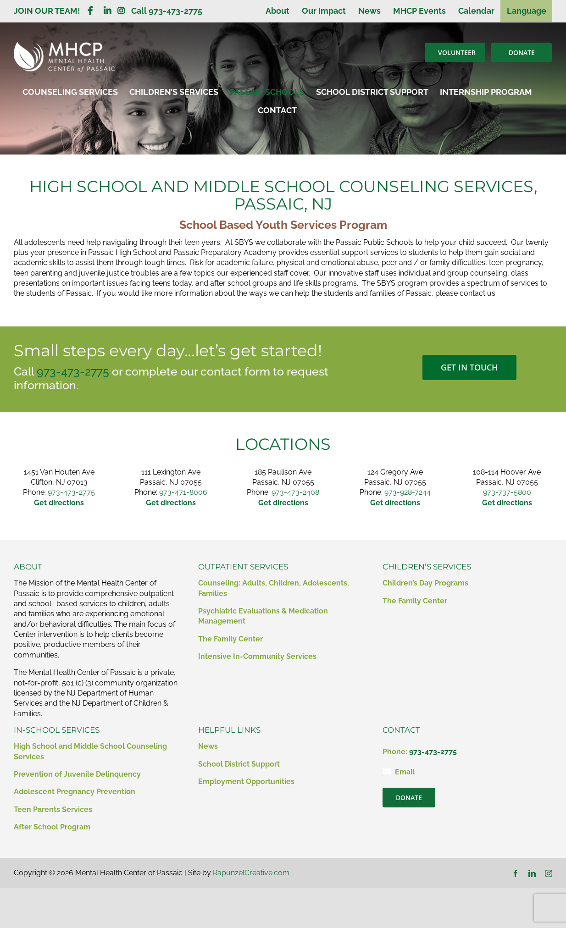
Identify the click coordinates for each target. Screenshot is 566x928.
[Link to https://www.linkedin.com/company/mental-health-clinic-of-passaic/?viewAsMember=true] (107, 10)
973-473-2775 (73, 371)
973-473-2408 (295, 492)
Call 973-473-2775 (166, 11)
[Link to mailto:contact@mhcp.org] (387, 771)
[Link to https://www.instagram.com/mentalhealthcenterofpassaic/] (121, 10)
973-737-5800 (507, 492)
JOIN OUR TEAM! (51, 11)
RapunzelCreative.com (251, 872)
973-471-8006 (183, 492)
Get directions (507, 502)
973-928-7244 (407, 492)
